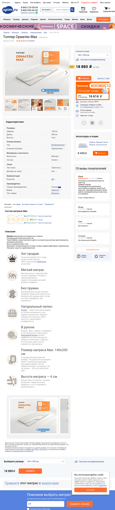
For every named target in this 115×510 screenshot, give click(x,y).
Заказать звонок (79, 503)
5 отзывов (30, 41)
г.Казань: (91, 101)
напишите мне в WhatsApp (40, 509)
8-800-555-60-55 (29, 10)
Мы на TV (75, 3)
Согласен (91, 490)
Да (52, 179)
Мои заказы (105, 3)
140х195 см (43, 449)
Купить (30, 471)
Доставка (47, 3)
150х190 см (35, 449)
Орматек (55, 190)
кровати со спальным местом (19, 451)
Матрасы (55, 193)
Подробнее (102, 485)
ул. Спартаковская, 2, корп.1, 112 (91, 107)
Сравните (12, 483)
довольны (41, 262)
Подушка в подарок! (89, 3)
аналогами (50, 483)
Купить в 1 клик (103, 78)
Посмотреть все (92, 250)
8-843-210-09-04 (29, 7)
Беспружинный (57, 145)
